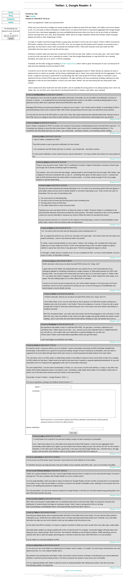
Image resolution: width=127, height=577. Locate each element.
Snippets (9, 19)
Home (9, 12)
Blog (9, 16)
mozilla (29, 16)
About (9, 22)
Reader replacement (65, 64)
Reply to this (116, 117)
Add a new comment (72, 569)
